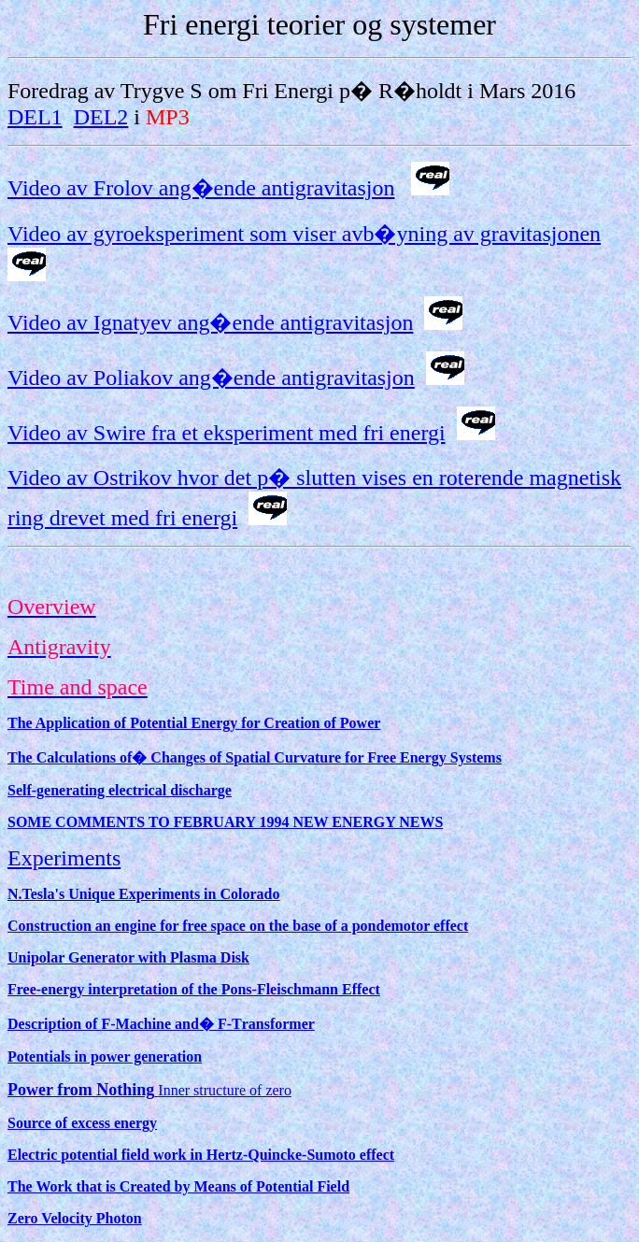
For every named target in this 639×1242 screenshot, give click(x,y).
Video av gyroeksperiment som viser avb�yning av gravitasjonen (304, 233)
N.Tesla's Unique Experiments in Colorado (143, 894)
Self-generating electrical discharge (119, 790)
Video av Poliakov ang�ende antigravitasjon (211, 377)
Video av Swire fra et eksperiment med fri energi (226, 433)
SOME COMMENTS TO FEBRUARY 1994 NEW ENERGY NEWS (225, 822)
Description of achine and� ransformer (161, 1024)
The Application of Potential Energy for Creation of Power (193, 723)
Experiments (64, 858)
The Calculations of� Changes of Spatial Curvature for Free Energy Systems (254, 757)
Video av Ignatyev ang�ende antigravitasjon (210, 322)
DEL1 (35, 117)
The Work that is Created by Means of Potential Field (178, 1186)
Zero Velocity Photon (74, 1218)
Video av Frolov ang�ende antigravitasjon (200, 188)
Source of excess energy (82, 1123)
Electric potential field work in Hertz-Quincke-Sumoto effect (200, 1155)
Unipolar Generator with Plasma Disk (128, 957)
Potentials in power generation (104, 1056)
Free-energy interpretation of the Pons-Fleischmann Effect (193, 989)
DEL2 (101, 117)
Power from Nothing (80, 1089)
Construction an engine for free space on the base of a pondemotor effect (237, 926)
